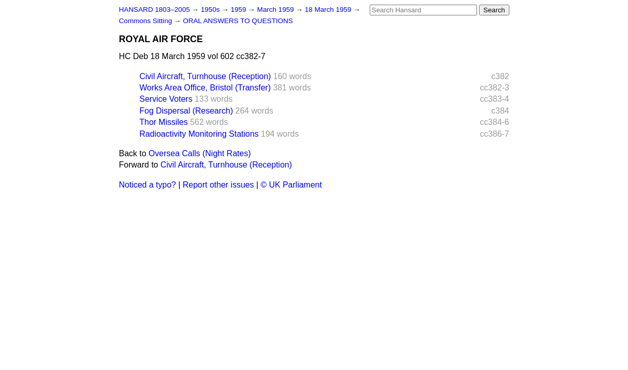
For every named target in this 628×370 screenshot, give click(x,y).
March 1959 (276, 9)
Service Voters (166, 99)
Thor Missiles (164, 122)
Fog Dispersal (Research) (186, 110)
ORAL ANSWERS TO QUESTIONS (238, 21)
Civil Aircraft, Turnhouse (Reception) (205, 76)
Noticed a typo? (147, 184)
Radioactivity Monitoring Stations (199, 134)
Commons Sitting (146, 21)
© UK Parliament (291, 184)
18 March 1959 (329, 9)
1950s (211, 9)
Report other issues (218, 184)
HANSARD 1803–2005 (154, 9)
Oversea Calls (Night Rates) (199, 153)
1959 (239, 9)
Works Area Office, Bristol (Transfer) (205, 87)
